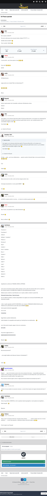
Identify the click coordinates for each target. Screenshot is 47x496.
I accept (44, 493)
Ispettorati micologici (7, 461)
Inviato (9, 32)
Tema (27, 482)
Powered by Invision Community (23, 484)
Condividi (12, 437)
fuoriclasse (4, 20)
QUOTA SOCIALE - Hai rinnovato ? (9, 465)
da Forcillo (3, 327)
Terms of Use (16, 494)
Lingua (23, 482)
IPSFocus (19, 482)
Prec (4, 26)
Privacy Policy (32, 482)
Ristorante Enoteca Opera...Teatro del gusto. (10, 295)
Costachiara (3, 313)
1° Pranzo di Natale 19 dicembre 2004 (16, 21)
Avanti (42, 26)
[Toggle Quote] (3, 140)
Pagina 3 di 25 (23, 26)
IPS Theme (14, 482)
